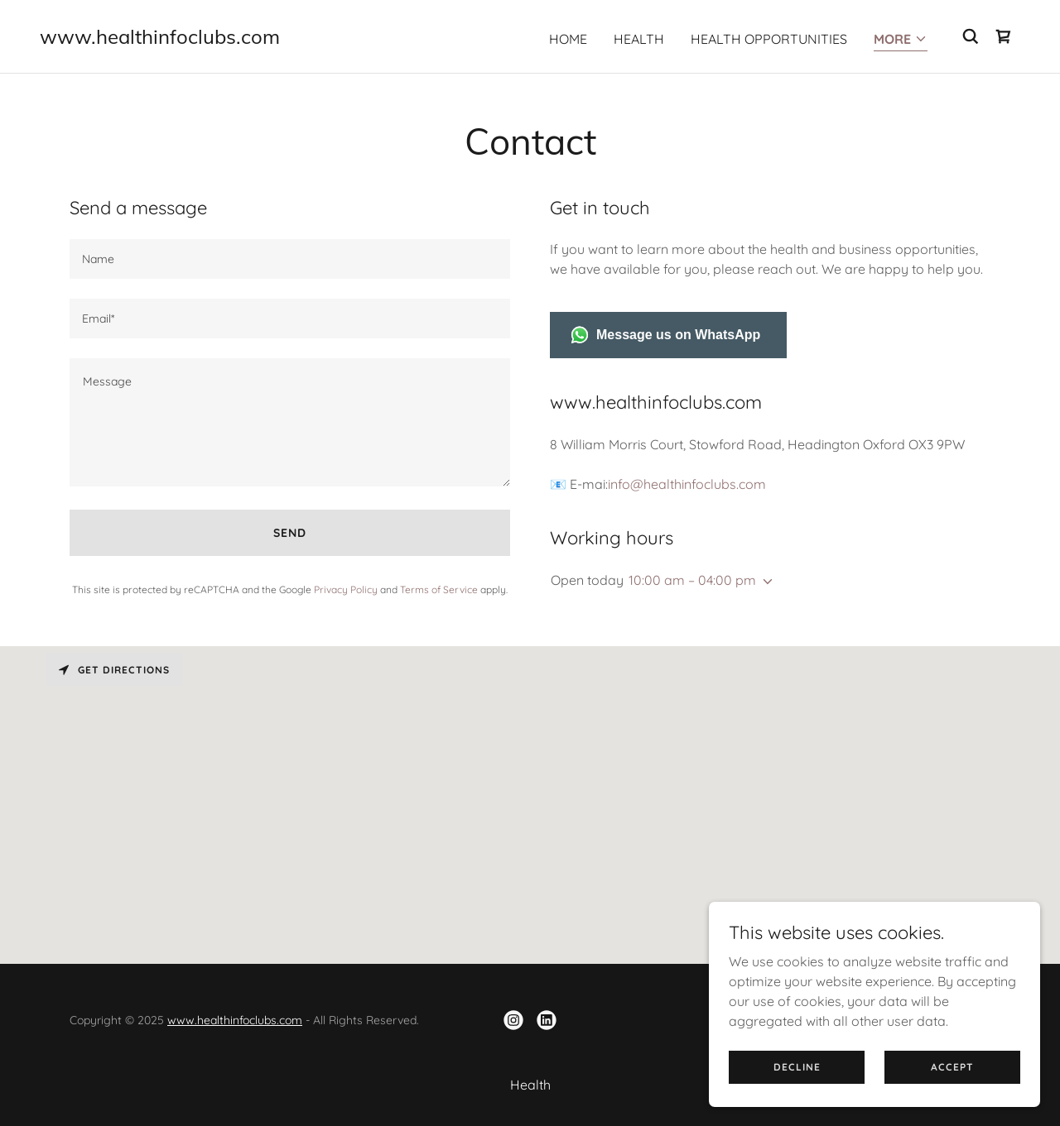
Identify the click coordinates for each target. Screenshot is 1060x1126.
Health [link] (639, 39)
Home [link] (568, 39)
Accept (952, 1067)
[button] (901, 40)
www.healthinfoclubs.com (234, 1020)
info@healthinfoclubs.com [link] (687, 484)
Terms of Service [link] (439, 589)
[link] (160, 39)
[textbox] (290, 259)
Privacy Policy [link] (346, 589)
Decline (797, 1067)
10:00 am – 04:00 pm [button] (692, 580)
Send (289, 532)
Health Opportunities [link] (769, 39)
